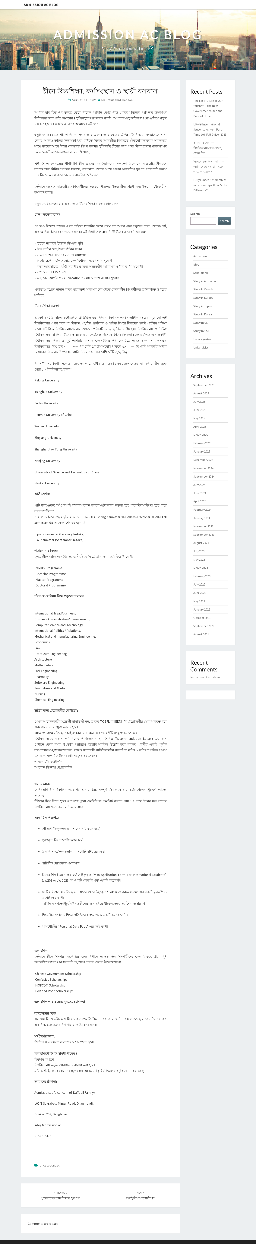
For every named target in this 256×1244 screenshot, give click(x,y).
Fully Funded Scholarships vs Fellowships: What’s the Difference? (210, 185)
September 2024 (203, 476)
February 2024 (202, 509)
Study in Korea (202, 314)
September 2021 (203, 626)
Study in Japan (202, 306)
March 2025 (200, 435)
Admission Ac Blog (41, 4)
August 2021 (201, 634)
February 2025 (202, 443)
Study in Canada (203, 289)
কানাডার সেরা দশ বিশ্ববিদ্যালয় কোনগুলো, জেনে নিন (207, 148)
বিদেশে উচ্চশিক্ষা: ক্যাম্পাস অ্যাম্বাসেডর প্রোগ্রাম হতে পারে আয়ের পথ (208, 166)
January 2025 (201, 451)
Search (195, 214)
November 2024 (203, 468)
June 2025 (199, 410)
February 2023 (202, 576)
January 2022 (201, 609)
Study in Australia (204, 281)
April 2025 (199, 426)
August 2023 (201, 543)
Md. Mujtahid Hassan (117, 99)
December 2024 (203, 460)
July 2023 (199, 551)
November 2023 (203, 526)
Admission (200, 256)
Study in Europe (203, 297)
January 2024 (201, 518)
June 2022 (199, 593)
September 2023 (203, 534)
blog (196, 264)
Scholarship (201, 273)
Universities (201, 347)
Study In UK (200, 322)
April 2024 (199, 501)
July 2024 (199, 485)
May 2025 (199, 418)
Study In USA (201, 331)
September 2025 (203, 385)
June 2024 (199, 493)
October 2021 (202, 618)
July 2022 (199, 584)
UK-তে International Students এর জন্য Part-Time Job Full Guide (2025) (210, 129)
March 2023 (200, 568)
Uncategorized (49, 1165)
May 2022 (199, 601)
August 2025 (201, 393)
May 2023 (199, 559)
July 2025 (199, 401)
